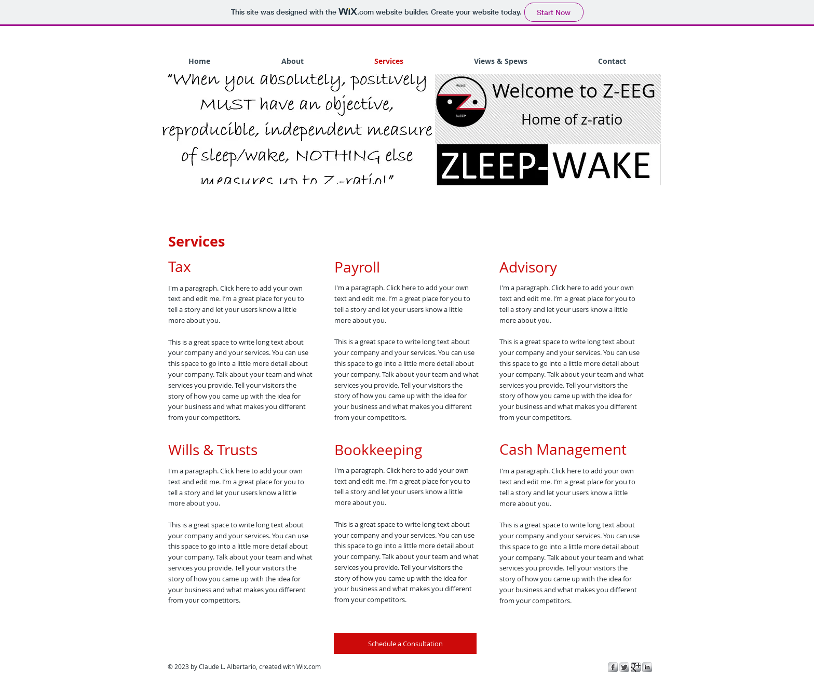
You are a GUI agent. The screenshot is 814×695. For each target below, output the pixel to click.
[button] (294, 129)
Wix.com (308, 666)
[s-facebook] (613, 667)
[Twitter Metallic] (624, 667)
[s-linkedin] (647, 667)
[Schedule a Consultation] (405, 643)
